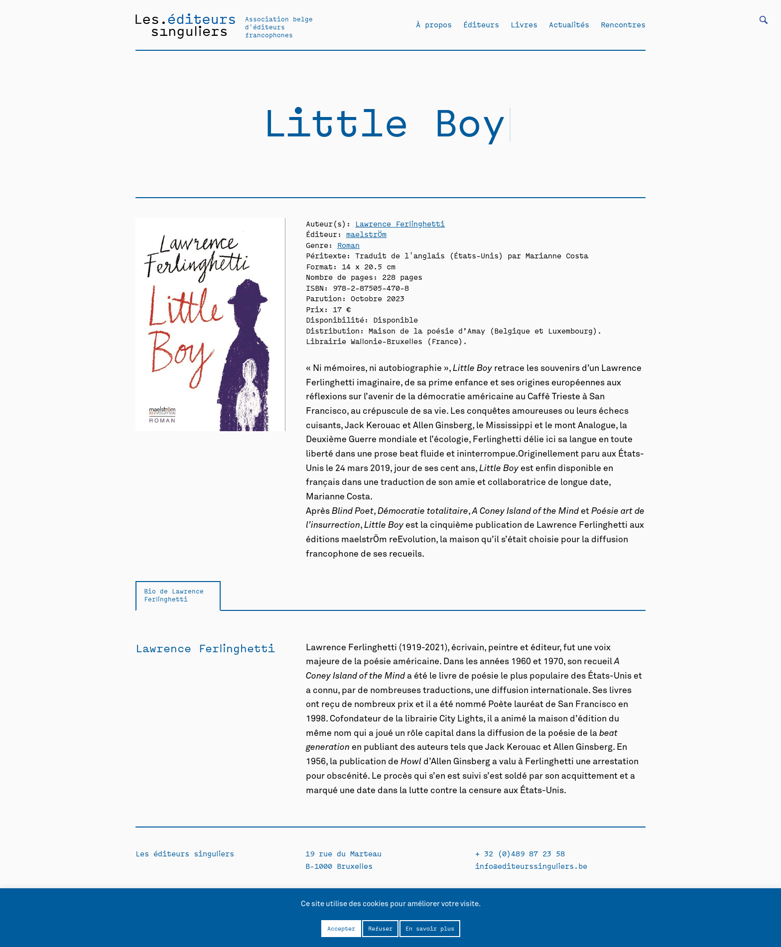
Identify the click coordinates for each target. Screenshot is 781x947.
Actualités (569, 24)
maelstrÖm (366, 233)
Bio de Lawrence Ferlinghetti (174, 595)
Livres (524, 24)
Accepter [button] (341, 928)
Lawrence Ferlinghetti (400, 223)
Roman (348, 244)
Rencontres (623, 24)
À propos (434, 24)
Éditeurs (481, 24)
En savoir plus (429, 928)
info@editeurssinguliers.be (531, 865)
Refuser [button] (380, 928)
